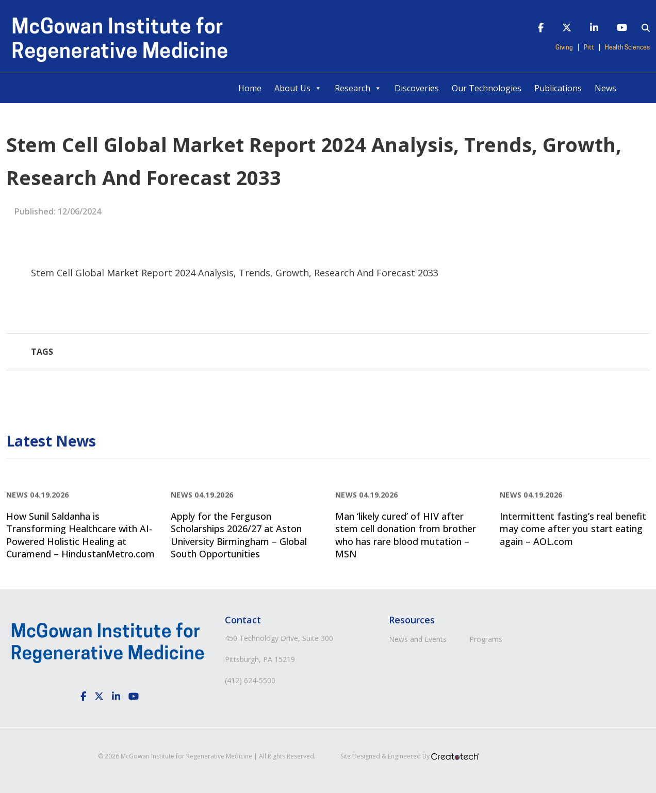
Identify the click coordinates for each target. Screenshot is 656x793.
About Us (298, 88)
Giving (564, 47)
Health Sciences (627, 47)
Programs (485, 639)
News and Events (418, 639)
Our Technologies (486, 88)
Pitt (589, 47)
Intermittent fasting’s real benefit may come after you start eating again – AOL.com (573, 529)
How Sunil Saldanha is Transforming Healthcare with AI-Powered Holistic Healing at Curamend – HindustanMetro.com (80, 535)
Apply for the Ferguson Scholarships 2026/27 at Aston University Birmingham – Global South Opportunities (239, 535)
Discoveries (417, 88)
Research (358, 88)
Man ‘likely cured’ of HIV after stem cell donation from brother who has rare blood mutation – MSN (405, 535)
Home (249, 88)
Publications (558, 88)
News (605, 88)
